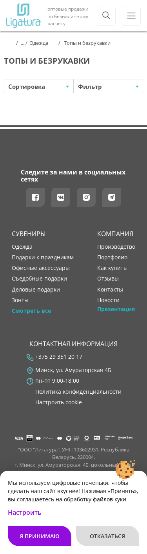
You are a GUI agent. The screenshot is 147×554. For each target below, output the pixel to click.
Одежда (22, 247)
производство (116, 247)
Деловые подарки (36, 289)
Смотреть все (31, 311)
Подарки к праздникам (43, 257)
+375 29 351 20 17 (58, 357)
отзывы (108, 278)
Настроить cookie (58, 402)
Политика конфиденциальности (78, 392)
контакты (110, 289)
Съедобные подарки (39, 278)
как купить (112, 268)
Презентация (116, 309)
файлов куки (109, 499)
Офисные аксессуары (41, 268)
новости (108, 300)
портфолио (112, 257)
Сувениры (29, 233)
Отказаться (107, 536)
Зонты (20, 300)
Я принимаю (40, 536)
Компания (115, 233)
